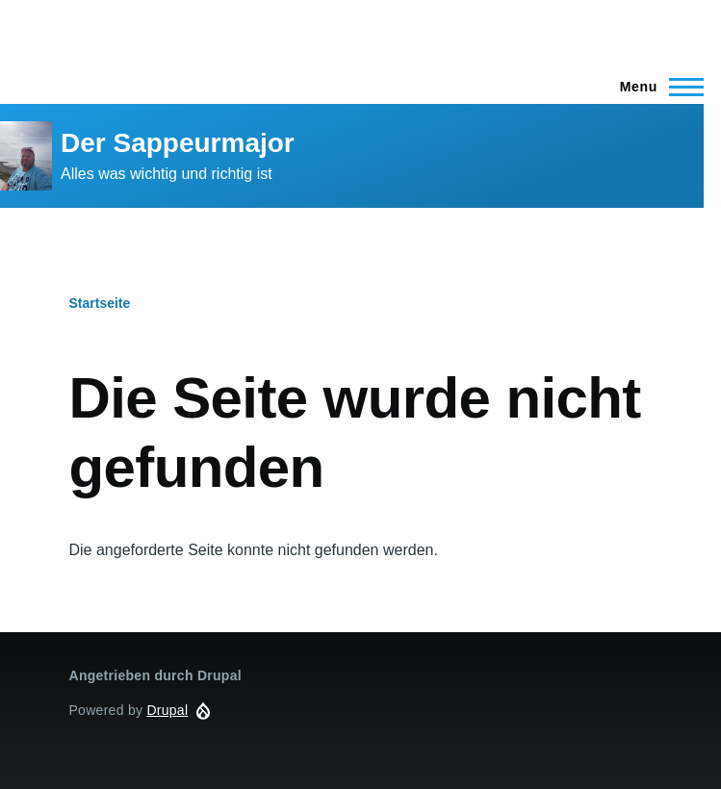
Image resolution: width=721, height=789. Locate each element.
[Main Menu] (656, 86)
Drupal (167, 710)
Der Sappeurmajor (178, 143)
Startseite (100, 303)
